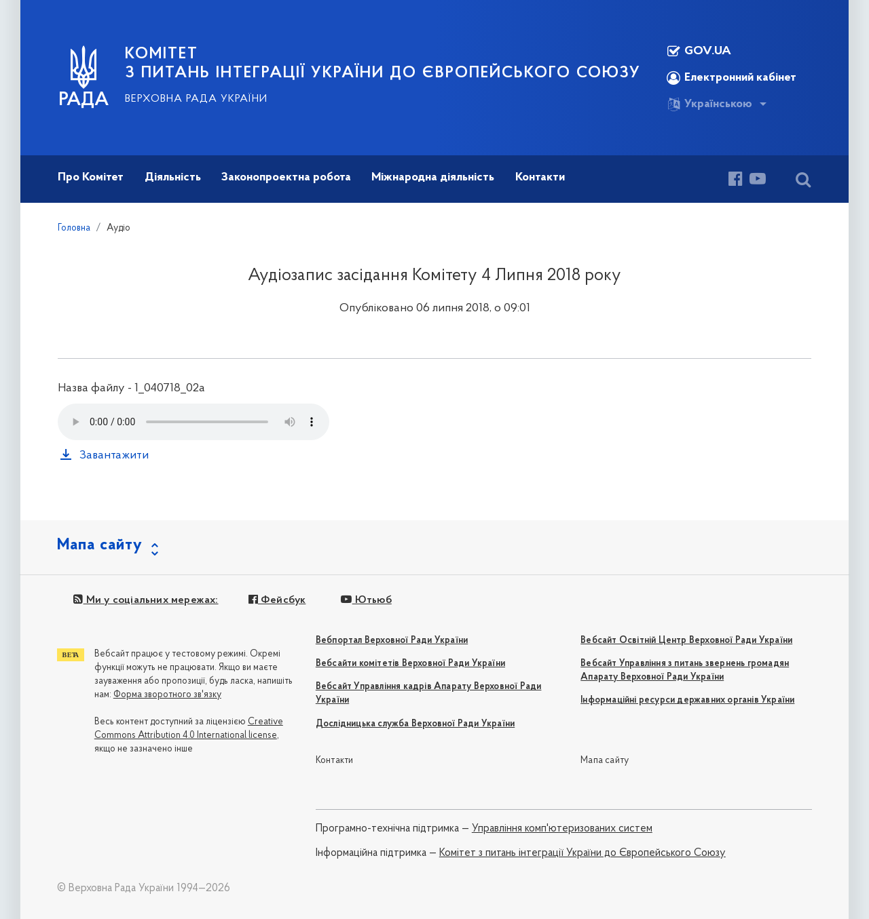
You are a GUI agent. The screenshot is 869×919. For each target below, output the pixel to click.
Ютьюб (366, 600)
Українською (709, 104)
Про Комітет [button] (91, 177)
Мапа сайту (604, 761)
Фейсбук (277, 600)
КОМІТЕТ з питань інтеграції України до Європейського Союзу (383, 63)
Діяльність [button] (173, 177)
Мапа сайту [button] (100, 545)
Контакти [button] (540, 177)
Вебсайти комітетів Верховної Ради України (410, 664)
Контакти (335, 761)
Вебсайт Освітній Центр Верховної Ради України (686, 641)
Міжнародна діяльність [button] (432, 177)
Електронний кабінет (731, 78)
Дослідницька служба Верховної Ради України (415, 724)
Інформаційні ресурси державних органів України (687, 700)
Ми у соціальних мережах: (145, 600)
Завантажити (114, 455)
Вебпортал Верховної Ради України (392, 641)
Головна (74, 228)
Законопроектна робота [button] (286, 177)
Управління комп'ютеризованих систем (562, 828)
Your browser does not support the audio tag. (193, 422)
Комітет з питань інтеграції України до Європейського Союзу (582, 853)
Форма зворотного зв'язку (167, 695)
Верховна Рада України (196, 99)
